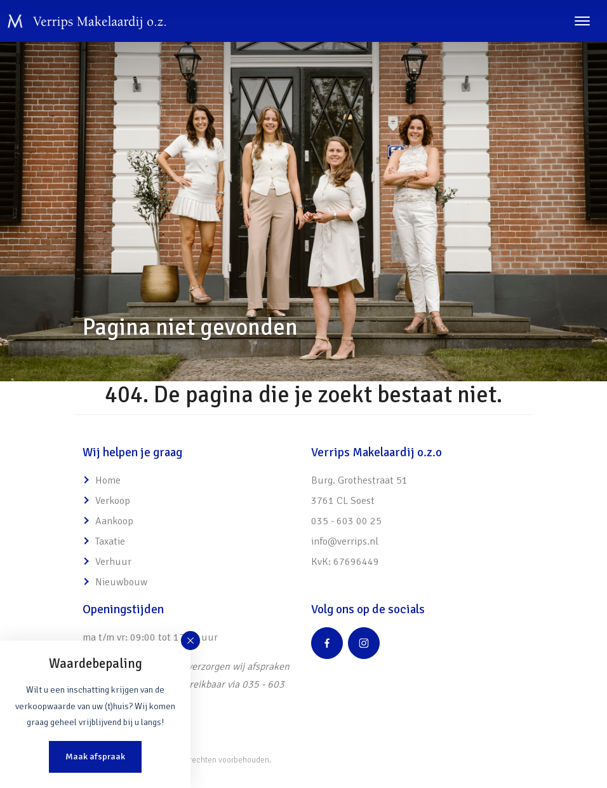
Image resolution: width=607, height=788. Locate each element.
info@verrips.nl (344, 541)
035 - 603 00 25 (346, 521)
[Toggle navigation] (581, 21)
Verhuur (113, 561)
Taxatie (110, 541)
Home (108, 480)
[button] (190, 640)
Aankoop (114, 521)
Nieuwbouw (121, 582)
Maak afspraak (95, 756)
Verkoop (112, 500)
